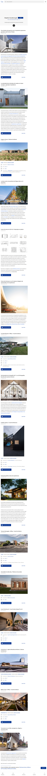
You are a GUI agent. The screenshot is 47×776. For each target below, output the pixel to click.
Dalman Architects (10, 164)
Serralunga (10, 466)
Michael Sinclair (15, 324)
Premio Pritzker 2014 (14, 206)
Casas (2, 162)
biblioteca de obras (16, 268)
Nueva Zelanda (11, 162)
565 (5, 558)
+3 (19, 171)
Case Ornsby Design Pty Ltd (12, 634)
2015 (5, 560)
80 (5, 462)
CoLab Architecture (10, 460)
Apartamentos (4, 712)
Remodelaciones (7, 674)
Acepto (43, 768)
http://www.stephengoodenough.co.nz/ (14, 19)
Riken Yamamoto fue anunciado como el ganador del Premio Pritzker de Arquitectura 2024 (14, 56)
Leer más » (23, 77)
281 (5, 638)
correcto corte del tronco (13, 113)
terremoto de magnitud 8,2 (11, 753)
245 (5, 166)
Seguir (21, 17)
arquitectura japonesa (16, 63)
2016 (5, 362)
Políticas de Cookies (11, 768)
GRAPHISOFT (10, 170)
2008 (5, 718)
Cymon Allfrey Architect (11, 358)
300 (5, 360)
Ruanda (13, 215)
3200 (6, 716)
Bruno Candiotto (21, 324)
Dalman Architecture (11, 676)
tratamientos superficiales (16, 124)
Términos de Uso (22, 767)
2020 (5, 168)
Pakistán (23, 759)
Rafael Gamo (9, 324)
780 (5, 678)
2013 (5, 599)
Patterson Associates (11, 597)
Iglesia (2, 674)
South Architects (10, 556)
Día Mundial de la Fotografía (17, 402)
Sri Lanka (5, 217)
